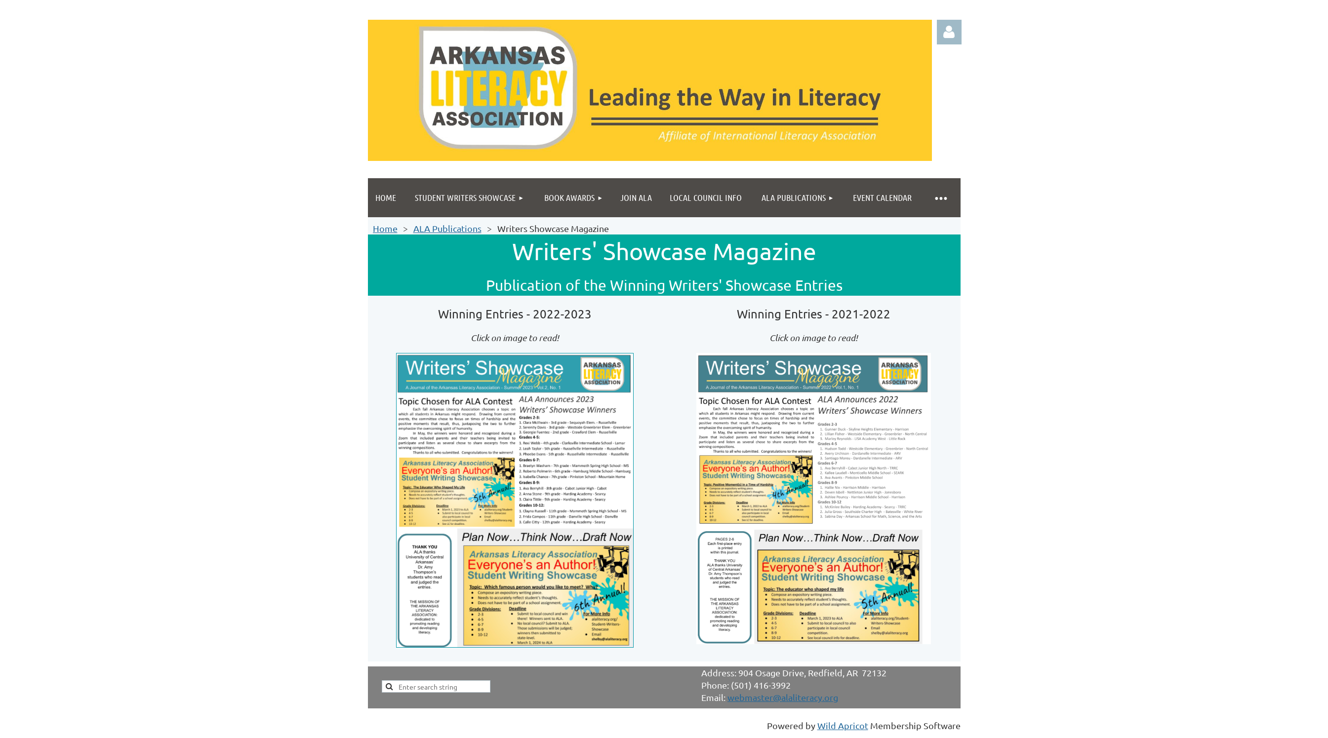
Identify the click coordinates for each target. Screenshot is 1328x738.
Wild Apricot (842, 725)
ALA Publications (447, 228)
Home (385, 228)
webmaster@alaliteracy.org (782, 697)
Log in (949, 32)
